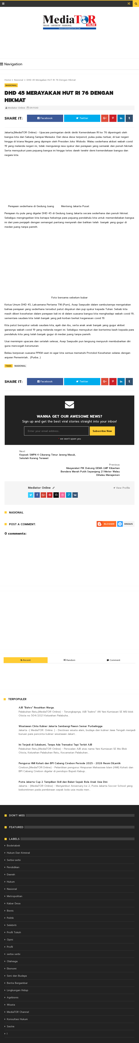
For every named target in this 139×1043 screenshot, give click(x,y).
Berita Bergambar (17, 973)
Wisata (11, 995)
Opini (10, 930)
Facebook (45, 118)
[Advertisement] (70, 43)
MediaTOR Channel (18, 1002)
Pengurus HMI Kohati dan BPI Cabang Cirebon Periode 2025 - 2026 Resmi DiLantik (70, 753)
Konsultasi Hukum (17, 1009)
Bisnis (10, 901)
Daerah (11, 864)
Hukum (11, 872)
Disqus (128, 514)
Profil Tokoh (14, 922)
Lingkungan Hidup (17, 980)
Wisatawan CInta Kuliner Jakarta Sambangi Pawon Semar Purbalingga (60, 716)
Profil (10, 937)
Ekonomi (11, 959)
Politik (10, 908)
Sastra (10, 1016)
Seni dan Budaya (17, 966)
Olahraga (12, 951)
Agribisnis (12, 987)
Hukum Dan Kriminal (18, 843)
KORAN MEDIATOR (50, 1039)
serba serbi (13, 944)
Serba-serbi (14, 850)
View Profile (121, 478)
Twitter (82, 118)
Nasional (18, 80)
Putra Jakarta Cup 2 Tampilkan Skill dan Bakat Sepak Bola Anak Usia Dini (63, 772)
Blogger (109, 514)
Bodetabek (13, 836)
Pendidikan (13, 857)
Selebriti (11, 915)
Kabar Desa (13, 893)
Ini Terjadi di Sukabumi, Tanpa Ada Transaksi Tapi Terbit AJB (55, 735)
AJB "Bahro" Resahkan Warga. (36, 697)
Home (8, 80)
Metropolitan (14, 886)
